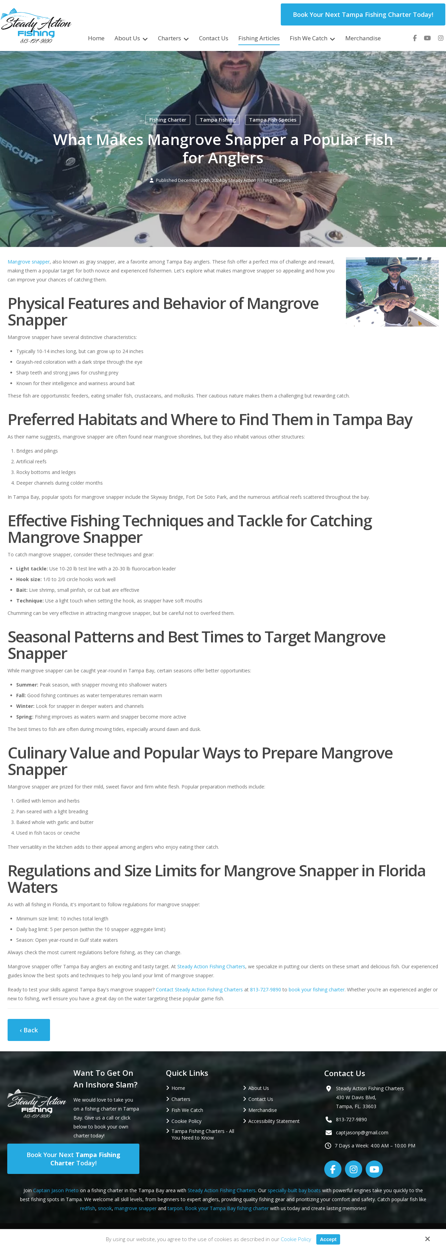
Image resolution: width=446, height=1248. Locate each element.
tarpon (175, 1208)
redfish (87, 1208)
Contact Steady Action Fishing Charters (199, 989)
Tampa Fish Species (272, 119)
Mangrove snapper (29, 261)
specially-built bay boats (294, 1190)
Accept (328, 1239)
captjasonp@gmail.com (362, 1132)
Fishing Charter (167, 119)
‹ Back (29, 1030)
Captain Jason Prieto (56, 1190)
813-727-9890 (265, 989)
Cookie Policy (295, 1239)
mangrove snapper (136, 1208)
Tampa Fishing (218, 119)
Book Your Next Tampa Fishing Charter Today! (363, 14)
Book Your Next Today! (73, 1159)
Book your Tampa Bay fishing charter (227, 1208)
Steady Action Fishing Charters (259, 180)
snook (105, 1208)
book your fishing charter (317, 989)
